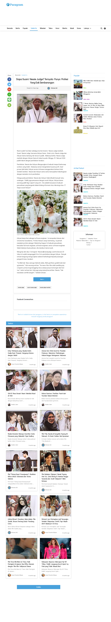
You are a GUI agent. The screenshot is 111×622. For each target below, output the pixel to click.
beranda (10, 28)
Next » (42, 279)
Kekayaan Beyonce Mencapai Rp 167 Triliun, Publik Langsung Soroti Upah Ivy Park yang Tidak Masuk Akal (55, 564)
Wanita (64, 28)
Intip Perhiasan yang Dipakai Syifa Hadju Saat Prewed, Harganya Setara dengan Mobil (20, 353)
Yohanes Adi (54, 88)
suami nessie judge (32, 287)
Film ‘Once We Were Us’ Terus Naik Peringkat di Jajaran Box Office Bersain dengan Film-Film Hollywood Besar (21, 564)
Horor (57, 28)
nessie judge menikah (45, 287)
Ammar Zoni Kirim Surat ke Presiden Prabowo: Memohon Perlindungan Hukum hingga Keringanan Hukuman (54, 353)
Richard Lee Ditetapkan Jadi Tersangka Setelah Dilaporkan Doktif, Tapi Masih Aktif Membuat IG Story (55, 521)
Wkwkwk (43, 28)
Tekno (50, 28)
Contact (88, 245)
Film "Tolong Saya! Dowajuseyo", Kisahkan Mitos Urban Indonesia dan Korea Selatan (22, 476)
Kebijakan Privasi (92, 238)
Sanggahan (83, 238)
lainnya (87, 28)
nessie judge (21, 287)
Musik (72, 28)
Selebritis (34, 28)
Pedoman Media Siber (82, 240)
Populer (25, 28)
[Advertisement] (68, 13)
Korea (79, 28)
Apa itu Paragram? (95, 240)
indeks (38, 587)
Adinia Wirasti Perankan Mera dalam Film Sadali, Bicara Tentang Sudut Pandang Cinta (21, 521)
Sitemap (88, 242)
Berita (18, 28)
